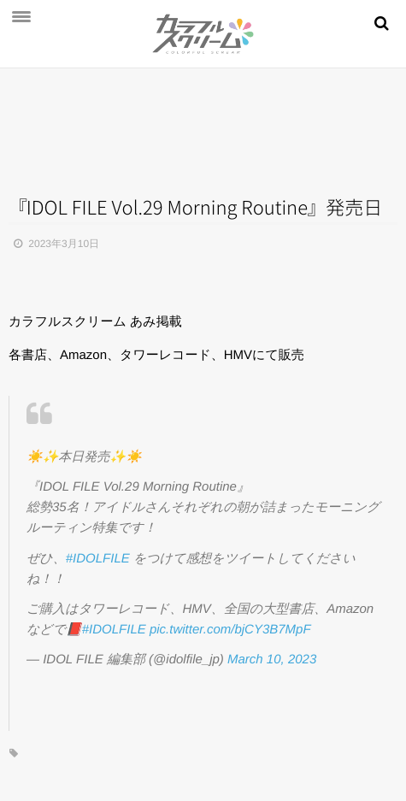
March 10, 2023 (271, 659)
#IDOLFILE (98, 558)
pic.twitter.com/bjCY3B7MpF (230, 629)
